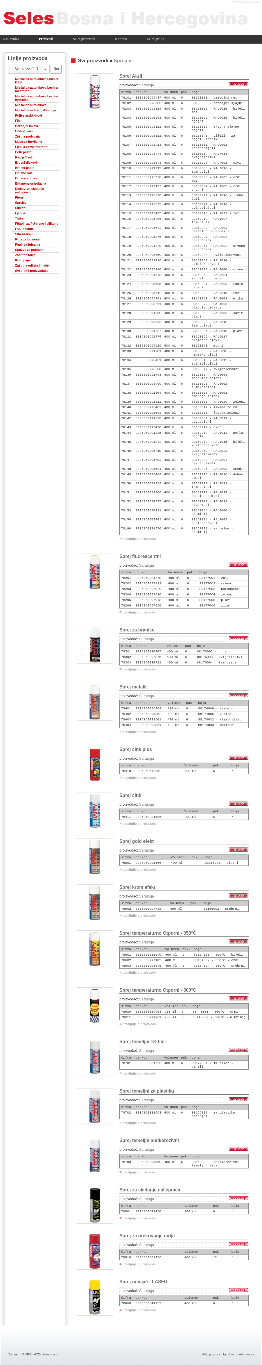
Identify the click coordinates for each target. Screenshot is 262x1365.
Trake (19, 218)
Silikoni (20, 208)
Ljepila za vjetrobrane (31, 147)
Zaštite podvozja (27, 136)
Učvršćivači (24, 131)
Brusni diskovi (26, 162)
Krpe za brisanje (27, 239)
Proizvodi (46, 39)
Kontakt (121, 39)
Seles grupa (155, 39)
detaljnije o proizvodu (139, 538)
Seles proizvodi (84, 39)
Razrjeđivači (24, 157)
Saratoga (146, 85)
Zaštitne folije (25, 255)
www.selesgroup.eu (247, 1)
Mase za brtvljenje (28, 141)
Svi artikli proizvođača (31, 270)
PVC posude (24, 229)
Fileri (19, 120)
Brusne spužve (26, 178)
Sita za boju (24, 234)
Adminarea (246, 1354)
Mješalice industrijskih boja (35, 110)
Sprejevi (21, 202)
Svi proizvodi (93, 60)
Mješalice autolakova (30, 105)
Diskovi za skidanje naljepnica (29, 190)
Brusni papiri (25, 167)
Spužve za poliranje (29, 249)
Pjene (19, 197)
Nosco (231, 1354)
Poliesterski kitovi (28, 115)
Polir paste (23, 152)
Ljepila (20, 213)
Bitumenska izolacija (30, 183)
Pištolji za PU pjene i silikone (36, 223)
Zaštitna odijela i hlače (32, 265)
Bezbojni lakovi (26, 126)
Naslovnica (11, 39)
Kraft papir (23, 260)
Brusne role (24, 173)
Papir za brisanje (27, 244)
